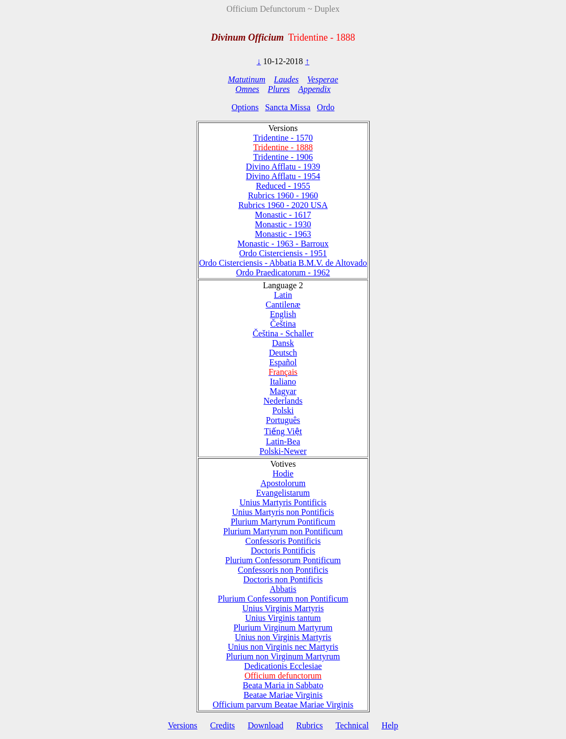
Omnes (247, 89)
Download (266, 725)
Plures (279, 89)
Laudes (286, 79)
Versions (182, 725)
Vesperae (322, 79)
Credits (222, 725)
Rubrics (309, 725)
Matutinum (246, 79)
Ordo (325, 107)
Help (389, 725)
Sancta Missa (287, 107)
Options (245, 107)
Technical (352, 725)
